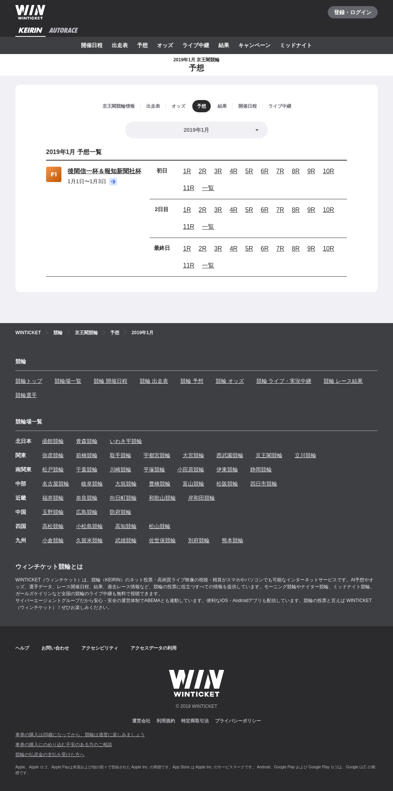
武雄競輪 (126, 540)
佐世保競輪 (162, 540)
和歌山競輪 (162, 498)
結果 (223, 45)
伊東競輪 (227, 469)
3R (218, 171)
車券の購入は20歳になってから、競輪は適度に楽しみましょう (80, 734)
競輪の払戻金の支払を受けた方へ (49, 754)
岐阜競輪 (92, 484)
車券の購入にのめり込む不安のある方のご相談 (63, 744)
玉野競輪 (53, 512)
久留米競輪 (89, 540)
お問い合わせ (55, 648)
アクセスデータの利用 (153, 648)
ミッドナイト (296, 45)
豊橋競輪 (159, 484)
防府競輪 (120, 512)
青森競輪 (86, 441)
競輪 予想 (191, 381)
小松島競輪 (89, 526)
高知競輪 (126, 526)
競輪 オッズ (230, 381)
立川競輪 (305, 455)
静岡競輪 (261, 469)
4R (233, 171)
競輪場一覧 (67, 381)
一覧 (208, 188)
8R (295, 171)
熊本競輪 (232, 540)
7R (280, 171)
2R (202, 171)
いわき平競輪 (126, 441)
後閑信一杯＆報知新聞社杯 (104, 171)
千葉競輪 (86, 469)
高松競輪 (53, 526)
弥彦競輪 (53, 455)
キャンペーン (254, 45)
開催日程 (91, 45)
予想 (142, 45)
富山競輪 (193, 484)
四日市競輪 (263, 484)
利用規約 (166, 721)
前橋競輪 (86, 455)
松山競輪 (159, 526)
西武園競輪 (229, 455)
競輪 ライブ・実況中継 (284, 381)
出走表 (120, 45)
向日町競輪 (123, 498)
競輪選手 (26, 395)
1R (187, 171)
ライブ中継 (195, 45)
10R (328, 171)
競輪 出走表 (154, 381)
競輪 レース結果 (343, 381)
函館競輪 (53, 441)
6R (264, 171)
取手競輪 (120, 455)
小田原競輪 (190, 469)
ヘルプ (22, 648)
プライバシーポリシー (238, 721)
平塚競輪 (154, 469)
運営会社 (141, 721)
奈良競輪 (86, 498)
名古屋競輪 (55, 484)
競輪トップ (28, 381)
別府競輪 (199, 540)
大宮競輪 (193, 455)
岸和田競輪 (201, 498)
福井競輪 (53, 498)
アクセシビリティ (99, 648)
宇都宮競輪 (157, 455)
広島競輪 (86, 512)
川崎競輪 (120, 469)
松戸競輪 (53, 469)
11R (188, 188)
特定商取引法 (195, 721)
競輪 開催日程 (110, 381)
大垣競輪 (126, 484)
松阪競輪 (227, 484)
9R (311, 171)
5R (249, 171)
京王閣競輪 (269, 455)
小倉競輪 (53, 540)
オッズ (165, 45)
